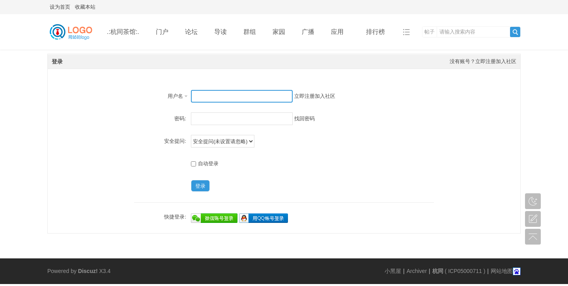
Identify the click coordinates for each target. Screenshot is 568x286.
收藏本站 (85, 7)
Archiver (417, 271)
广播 (308, 31)
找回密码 (304, 119)
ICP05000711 (465, 271)
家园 (279, 31)
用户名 (175, 96)
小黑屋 (393, 271)
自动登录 (205, 163)
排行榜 (375, 31)
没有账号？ (462, 61)
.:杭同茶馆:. (123, 31)
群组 (249, 31)
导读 (220, 31)
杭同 (437, 271)
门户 (162, 31)
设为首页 (60, 7)
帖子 (429, 32)
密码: (180, 119)
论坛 (191, 31)
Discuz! (88, 271)
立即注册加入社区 (495, 61)
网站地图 (502, 271)
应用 (340, 31)
